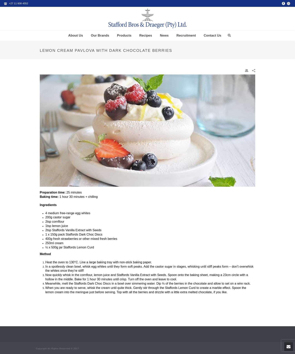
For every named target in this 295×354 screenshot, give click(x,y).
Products (124, 35)
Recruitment (186, 35)
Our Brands (100, 35)
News (164, 35)
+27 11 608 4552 (18, 3)
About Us (75, 35)
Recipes (145, 35)
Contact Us (212, 35)
